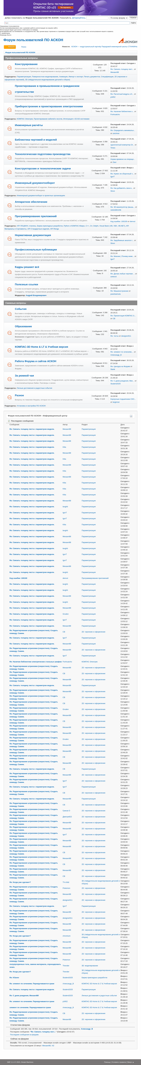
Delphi (95, 226)
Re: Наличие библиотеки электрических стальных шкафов (36, 662)
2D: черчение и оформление (93, 632)
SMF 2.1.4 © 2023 (13, 1062)
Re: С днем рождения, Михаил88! (24, 996)
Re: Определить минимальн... (122, 130)
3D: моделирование (90, 966)
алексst (113, 277)
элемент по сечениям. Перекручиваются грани (30, 1007)
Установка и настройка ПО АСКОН (31, 406)
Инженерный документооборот (35, 182)
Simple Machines (27, 1062)
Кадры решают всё (27, 267)
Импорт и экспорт (76, 77)
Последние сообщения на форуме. (24, 1035)
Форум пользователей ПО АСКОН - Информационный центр (37, 416)
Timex (112, 148)
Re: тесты (114, 336)
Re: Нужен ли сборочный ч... (122, 174)
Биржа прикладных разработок (50, 226)
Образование (23, 326)
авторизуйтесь (78, 18)
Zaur (114, 162)
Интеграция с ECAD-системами (76, 119)
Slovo (112, 191)
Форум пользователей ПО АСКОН (33, 40)
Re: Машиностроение (119, 291)
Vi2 (53, 1046)
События (20, 308)
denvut (132, 221)
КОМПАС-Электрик (25, 119)
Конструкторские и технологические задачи (43, 168)
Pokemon (66, 888)
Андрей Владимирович (36, 295)
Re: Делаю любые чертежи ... (122, 274)
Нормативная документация (33, 235)
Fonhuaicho (115, 114)
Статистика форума (19, 1025)
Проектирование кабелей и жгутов (48, 119)
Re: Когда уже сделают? (20, 882)
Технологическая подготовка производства (42, 154)
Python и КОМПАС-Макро (74, 226)
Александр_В (116, 355)
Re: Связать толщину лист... (122, 69)
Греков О (66, 811)
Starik (112, 369)
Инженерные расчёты (29, 125)
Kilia (64, 447)
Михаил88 (114, 72)
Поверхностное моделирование (45, 77)
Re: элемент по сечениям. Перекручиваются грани (32, 984)
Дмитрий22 (67, 817)
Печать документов (92, 77)
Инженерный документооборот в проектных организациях (41, 195)
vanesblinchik (115, 210)
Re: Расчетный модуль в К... (122, 94)
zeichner (116, 133)
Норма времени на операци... (122, 159)
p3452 (112, 97)
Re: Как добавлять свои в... (121, 188)
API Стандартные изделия (38, 229)
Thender (66, 966)
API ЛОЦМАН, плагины (26, 226)
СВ (114, 319)
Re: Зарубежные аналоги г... (122, 240)
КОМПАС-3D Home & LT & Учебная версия (41, 346)
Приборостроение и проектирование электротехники (49, 106)
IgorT (112, 177)
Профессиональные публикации (36, 249)
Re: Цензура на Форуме (120, 366)
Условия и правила (119, 1062)
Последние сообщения (20, 420)
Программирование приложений (36, 216)
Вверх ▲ (131, 1062)
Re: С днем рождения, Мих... (122, 381)
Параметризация (24, 77)
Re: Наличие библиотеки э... (122, 111)
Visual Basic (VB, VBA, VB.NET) (112, 226)
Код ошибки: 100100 (118, 221)
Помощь (107, 1062)
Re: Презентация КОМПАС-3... (123, 316)
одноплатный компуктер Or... (122, 145)
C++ (87, 226)
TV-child (66, 882)
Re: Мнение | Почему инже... (122, 256)
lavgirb (65, 507)
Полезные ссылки (26, 284)
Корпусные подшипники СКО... (123, 399)
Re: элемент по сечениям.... (121, 352)
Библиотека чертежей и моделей (36, 139)
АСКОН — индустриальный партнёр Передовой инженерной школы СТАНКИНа (104, 47)
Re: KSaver (14, 978)
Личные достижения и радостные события (34, 388)
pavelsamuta (115, 294)
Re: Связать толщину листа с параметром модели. (32, 429)
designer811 (126, 336)
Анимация (63, 77)
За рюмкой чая (24, 375)
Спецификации (107, 77)
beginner (116, 402)
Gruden (66, 614)
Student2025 (115, 384)
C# (91, 226)
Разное (19, 395)
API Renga (54, 229)
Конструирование (26, 64)
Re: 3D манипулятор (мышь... (122, 207)
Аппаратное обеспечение (31, 201)
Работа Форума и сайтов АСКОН (35, 361)
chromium (66, 936)
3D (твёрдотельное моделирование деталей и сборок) (47, 80)
